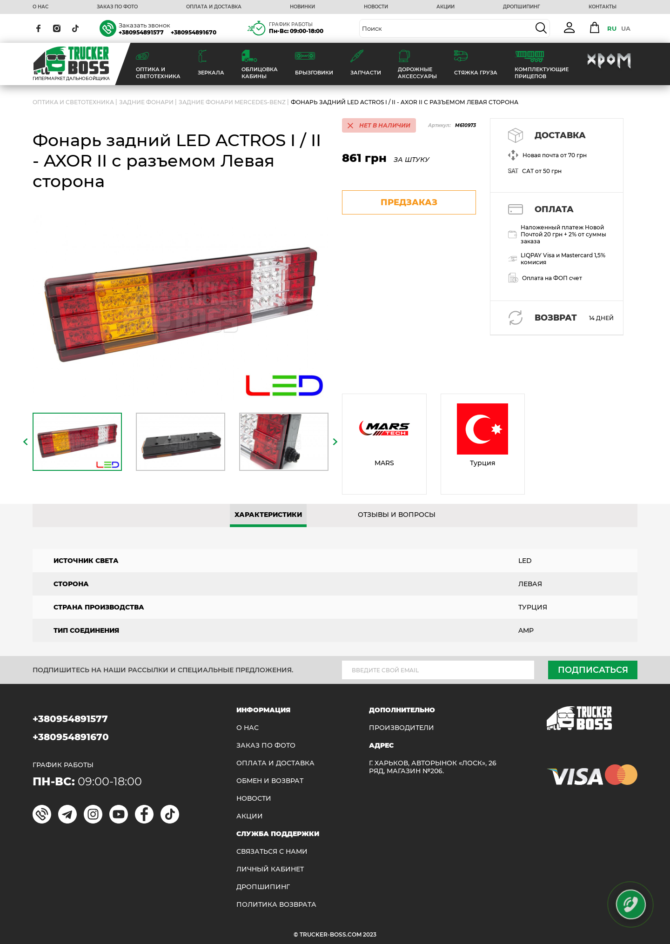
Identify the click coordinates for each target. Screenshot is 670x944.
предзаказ (409, 202)
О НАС (40, 7)
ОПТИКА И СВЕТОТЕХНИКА (73, 102)
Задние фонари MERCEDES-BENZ (232, 102)
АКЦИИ (445, 7)
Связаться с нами (272, 852)
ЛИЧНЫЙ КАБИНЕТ (270, 869)
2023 (369, 934)
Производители (401, 728)
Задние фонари (146, 102)
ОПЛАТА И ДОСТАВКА (213, 7)
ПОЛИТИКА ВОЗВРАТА (276, 905)
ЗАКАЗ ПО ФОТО (117, 7)
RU (611, 28)
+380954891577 (141, 32)
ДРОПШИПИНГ (521, 7)
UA (625, 28)
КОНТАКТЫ (602, 7)
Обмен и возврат (269, 781)
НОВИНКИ (302, 7)
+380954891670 (193, 32)
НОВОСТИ (376, 7)
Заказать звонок (144, 25)
